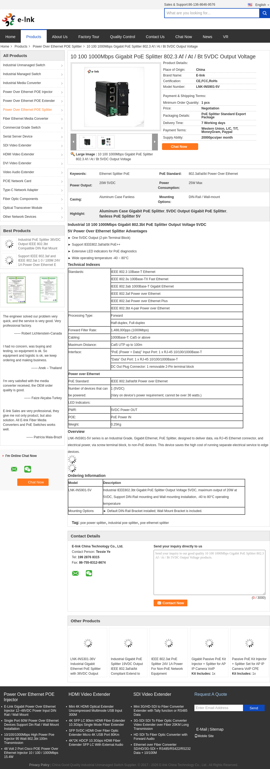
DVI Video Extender (17, 163)
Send (253, 708)
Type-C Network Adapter (20, 190)
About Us (60, 37)
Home (10, 37)
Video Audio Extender (18, 172)
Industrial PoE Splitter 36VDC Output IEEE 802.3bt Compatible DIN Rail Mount (39, 244)
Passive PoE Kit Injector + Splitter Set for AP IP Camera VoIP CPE (249, 664)
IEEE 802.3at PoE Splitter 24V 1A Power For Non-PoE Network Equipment (167, 666)
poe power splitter (93, 523)
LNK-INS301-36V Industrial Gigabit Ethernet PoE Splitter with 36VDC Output (85, 666)
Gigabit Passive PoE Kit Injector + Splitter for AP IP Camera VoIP (209, 664)
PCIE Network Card (17, 181)
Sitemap (216, 729)
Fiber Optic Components (20, 199)
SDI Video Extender (17, 145)
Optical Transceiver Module (22, 208)
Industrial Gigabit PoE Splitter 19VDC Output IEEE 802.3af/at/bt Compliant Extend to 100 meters (127, 668)
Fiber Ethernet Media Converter (25, 119)
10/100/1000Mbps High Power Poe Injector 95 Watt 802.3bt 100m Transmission (29, 739)
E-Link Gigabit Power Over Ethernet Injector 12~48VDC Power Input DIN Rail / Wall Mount (30, 711)
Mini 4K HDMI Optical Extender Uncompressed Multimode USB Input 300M (95, 711)
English (262, 5)
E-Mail (201, 729)
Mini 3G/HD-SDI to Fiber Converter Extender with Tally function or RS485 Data (160, 711)
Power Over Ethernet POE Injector (27, 92)
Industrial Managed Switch (22, 74)
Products (33, 37)
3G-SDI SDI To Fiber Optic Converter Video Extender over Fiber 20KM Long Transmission (161, 725)
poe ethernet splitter (154, 523)
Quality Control (122, 37)
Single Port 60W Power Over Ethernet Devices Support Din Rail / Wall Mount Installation (31, 725)
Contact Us (155, 37)
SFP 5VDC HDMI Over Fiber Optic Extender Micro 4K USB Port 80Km (94, 733)
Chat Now (184, 37)
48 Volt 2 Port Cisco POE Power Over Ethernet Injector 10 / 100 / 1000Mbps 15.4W (31, 753)
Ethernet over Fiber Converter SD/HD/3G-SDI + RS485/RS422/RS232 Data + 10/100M (162, 749)
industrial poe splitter (123, 523)
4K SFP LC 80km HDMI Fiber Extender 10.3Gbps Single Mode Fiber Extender (97, 723)
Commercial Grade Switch (21, 127)
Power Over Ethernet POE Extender (29, 101)
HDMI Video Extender (18, 154)
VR (225, 37)
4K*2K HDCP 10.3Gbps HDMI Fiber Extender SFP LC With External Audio (96, 743)
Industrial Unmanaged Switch (24, 65)
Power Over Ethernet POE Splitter (57, 46)
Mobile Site (204, 736)
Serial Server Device (17, 136)
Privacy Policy (39, 765)
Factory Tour (88, 37)
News (207, 37)
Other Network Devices (19, 217)
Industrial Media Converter (22, 83)
